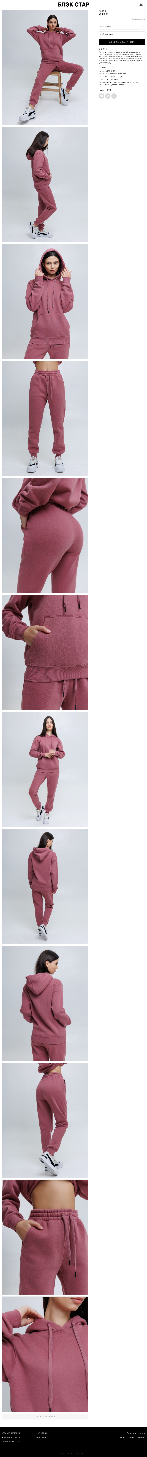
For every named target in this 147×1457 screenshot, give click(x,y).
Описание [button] (104, 49)
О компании (42, 1433)
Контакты (41, 1437)
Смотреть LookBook (45, 1416)
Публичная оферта (11, 1441)
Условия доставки (11, 1433)
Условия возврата (11, 1437)
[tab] (122, 49)
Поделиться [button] (105, 90)
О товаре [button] (103, 67)
